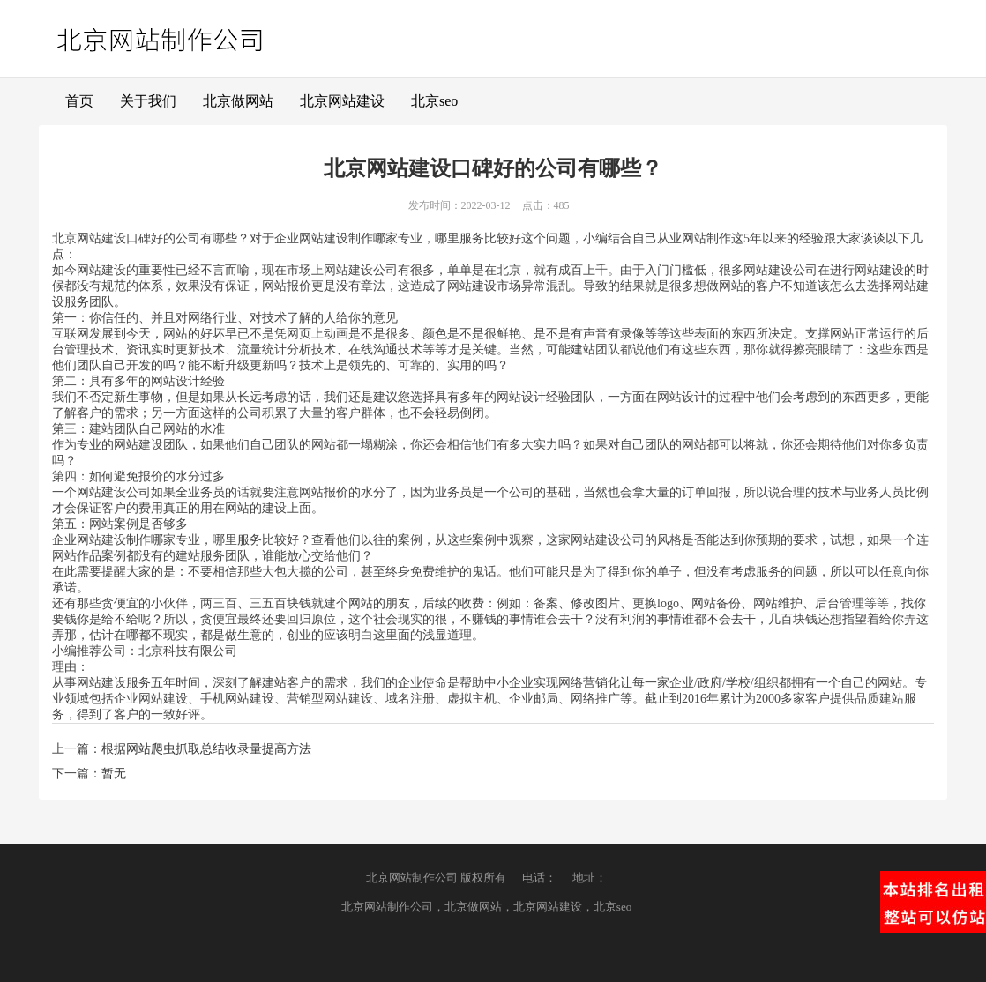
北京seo (434, 100)
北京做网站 (238, 100)
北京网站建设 (342, 100)
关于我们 (148, 100)
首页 (79, 100)
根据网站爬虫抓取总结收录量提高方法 (206, 748)
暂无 (113, 773)
